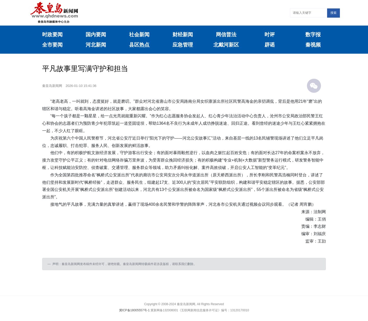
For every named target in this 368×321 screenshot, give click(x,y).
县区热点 (139, 45)
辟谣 (269, 45)
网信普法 (226, 34)
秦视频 (313, 45)
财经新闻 (182, 34)
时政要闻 (52, 34)
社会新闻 (139, 34)
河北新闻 (96, 45)
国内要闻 (96, 34)
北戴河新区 (226, 45)
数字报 (313, 34)
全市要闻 (52, 45)
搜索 (333, 13)
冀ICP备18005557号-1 (134, 310)
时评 (269, 34)
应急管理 (182, 45)
